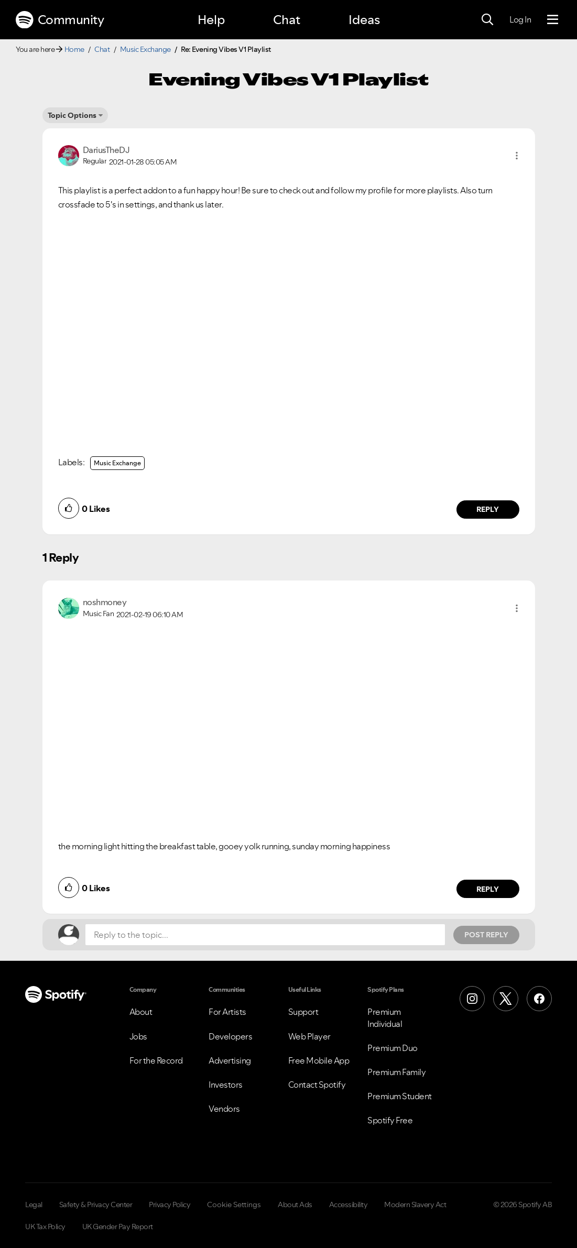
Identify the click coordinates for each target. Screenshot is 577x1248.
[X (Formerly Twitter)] (505, 998)
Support (303, 1011)
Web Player (309, 1036)
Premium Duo (392, 1048)
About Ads (295, 1204)
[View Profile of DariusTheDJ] (106, 150)
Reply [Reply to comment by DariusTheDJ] (487, 509)
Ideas (364, 19)
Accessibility (348, 1204)
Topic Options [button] (72, 115)
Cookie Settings (234, 1204)
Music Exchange (145, 49)
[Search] (487, 20)
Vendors (224, 1108)
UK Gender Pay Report (117, 1226)
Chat (286, 19)
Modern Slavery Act (415, 1204)
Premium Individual (384, 1017)
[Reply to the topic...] (265, 934)
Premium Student (399, 1096)
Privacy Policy (169, 1204)
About (141, 1011)
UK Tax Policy (45, 1226)
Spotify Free (389, 1120)
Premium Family (396, 1072)
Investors (226, 1084)
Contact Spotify (317, 1084)
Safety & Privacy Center (96, 1204)
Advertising (230, 1060)
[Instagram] (472, 998)
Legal (33, 1204)
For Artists (227, 1011)
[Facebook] (539, 998)
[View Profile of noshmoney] (105, 602)
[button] (517, 155)
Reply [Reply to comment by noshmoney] (487, 889)
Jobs (138, 1036)
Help (211, 19)
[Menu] (552, 20)
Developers (230, 1036)
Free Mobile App (319, 1060)
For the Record (156, 1060)
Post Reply (486, 934)
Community (60, 20)
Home (74, 49)
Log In (520, 19)
